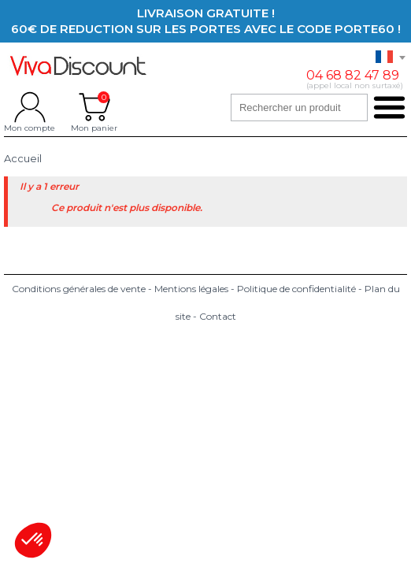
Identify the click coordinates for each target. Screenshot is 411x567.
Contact (217, 316)
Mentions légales (191, 289)
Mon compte (29, 107)
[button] (33, 540)
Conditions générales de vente (79, 289)
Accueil (23, 159)
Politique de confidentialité (296, 289)
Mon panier (94, 107)
